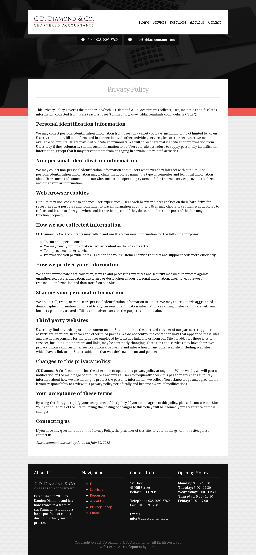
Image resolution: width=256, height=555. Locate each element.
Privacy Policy (101, 507)
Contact (214, 22)
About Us (197, 22)
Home (144, 22)
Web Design (108, 547)
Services (159, 22)
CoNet (152, 547)
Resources (178, 22)
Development (132, 547)
